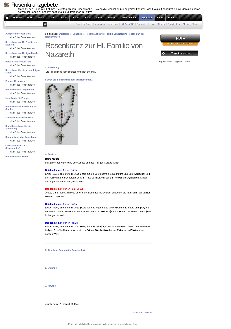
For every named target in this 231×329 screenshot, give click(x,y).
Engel (99, 17)
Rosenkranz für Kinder (17, 156)
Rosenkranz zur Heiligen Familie (22, 53)
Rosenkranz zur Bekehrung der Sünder (21, 107)
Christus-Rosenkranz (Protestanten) (16, 146)
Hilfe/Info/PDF (127, 24)
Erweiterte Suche (84, 24)
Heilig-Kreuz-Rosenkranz (18, 61)
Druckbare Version (142, 312)
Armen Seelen (128, 17)
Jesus (63, 17)
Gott (52, 17)
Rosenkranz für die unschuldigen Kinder (22, 71)
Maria (30, 17)
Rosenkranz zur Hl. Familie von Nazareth (21, 43)
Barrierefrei (142, 24)
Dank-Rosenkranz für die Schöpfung (18, 127)
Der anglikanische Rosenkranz (21, 137)
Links (152, 24)
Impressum (113, 24)
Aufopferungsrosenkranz (18, 33)
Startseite (64, 34)
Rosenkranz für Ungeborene (19, 89)
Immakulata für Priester (17, 98)
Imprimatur (100, 24)
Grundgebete (174, 24)
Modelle (17, 17)
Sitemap (161, 24)
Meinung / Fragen (191, 24)
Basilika (172, 17)
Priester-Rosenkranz (16, 81)
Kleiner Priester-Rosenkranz (19, 117)
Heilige (111, 17)
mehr (160, 17)
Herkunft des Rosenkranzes (21, 37)
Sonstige (147, 17)
